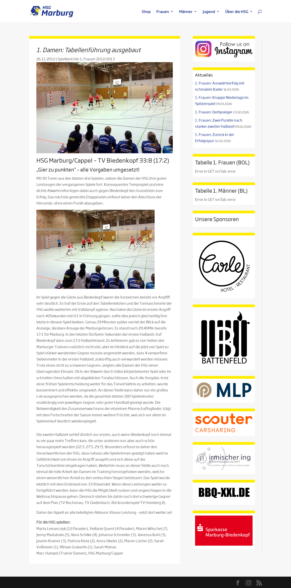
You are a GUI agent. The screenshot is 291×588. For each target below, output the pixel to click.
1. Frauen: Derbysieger (213, 112)
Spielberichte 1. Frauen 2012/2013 (86, 58)
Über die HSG (236, 12)
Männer (186, 12)
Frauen (162, 12)
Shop (146, 12)
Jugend (209, 12)
